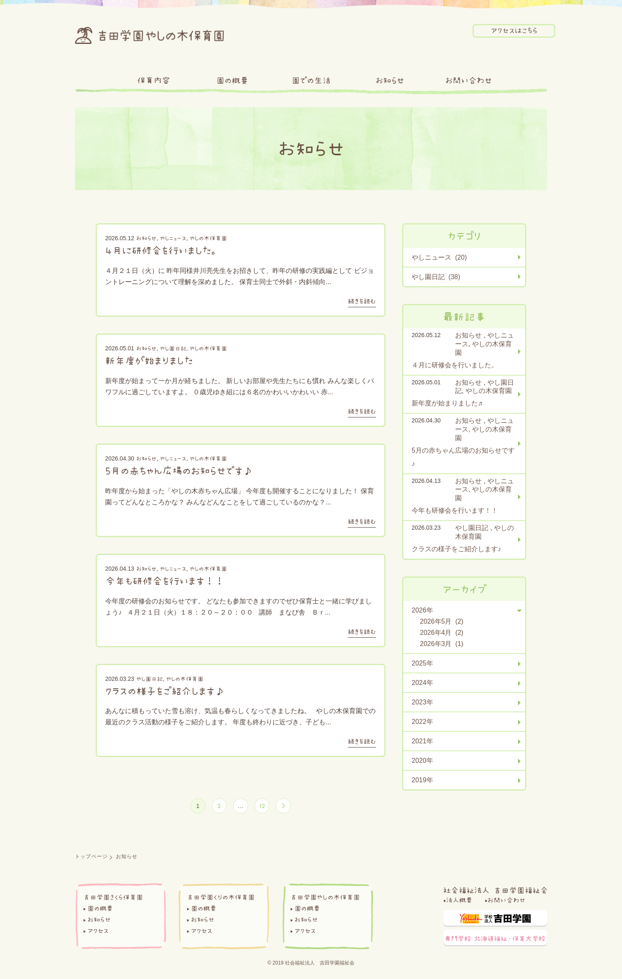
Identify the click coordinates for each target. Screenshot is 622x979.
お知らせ (390, 80)
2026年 (422, 610)
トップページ (91, 858)
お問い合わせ (468, 80)
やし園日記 (173, 348)
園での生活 (311, 80)
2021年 (422, 741)
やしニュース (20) (439, 257)
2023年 (422, 702)
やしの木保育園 (208, 238)
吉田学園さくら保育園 (113, 899)
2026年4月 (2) (441, 632)
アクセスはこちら (514, 30)
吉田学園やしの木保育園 (325, 899)
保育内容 (153, 80)
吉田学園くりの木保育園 (221, 899)
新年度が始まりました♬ (151, 360)
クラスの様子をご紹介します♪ (165, 691)
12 (264, 806)
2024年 (422, 682)
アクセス (97, 932)
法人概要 (459, 902)
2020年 (422, 760)
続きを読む (362, 301)
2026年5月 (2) (441, 621)
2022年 (422, 721)
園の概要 (232, 80)
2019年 (422, 780)
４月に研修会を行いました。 (162, 250)
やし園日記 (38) (436, 276)
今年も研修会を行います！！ (164, 581)
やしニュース (173, 238)
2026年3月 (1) (441, 643)
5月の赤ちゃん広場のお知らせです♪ (179, 470)
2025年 (422, 663)
